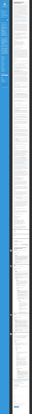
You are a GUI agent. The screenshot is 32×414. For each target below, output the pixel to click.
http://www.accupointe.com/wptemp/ (21, 285)
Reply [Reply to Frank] (15, 269)
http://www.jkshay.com (24, 53)
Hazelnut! (15, 244)
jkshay (16, 271)
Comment (15, 388)
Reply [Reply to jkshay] (16, 330)
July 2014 (2, 60)
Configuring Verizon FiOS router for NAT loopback (4, 43)
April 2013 (2, 66)
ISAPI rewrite (17, 241)
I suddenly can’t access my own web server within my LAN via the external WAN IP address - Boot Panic (4, 40)
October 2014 (3, 59)
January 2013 (3, 69)
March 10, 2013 (16, 240)
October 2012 (3, 71)
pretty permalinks (21, 241)
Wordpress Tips (3, 14)
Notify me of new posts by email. (18, 405)
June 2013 (2, 65)
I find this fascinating (4, 15)
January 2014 (3, 63)
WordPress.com (6, 87)
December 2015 (3, 57)
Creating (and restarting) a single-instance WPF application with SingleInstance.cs (4, 31)
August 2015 (2, 58)
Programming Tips (4, 11)
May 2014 (2, 61)
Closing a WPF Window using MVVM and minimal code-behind (4, 49)
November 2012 (3, 70)
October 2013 (3, 64)
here (27, 274)
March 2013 (2, 67)
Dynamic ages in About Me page (24, 244)
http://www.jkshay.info (16, 54)
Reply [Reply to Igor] (16, 348)
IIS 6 (14, 241)
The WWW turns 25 (3, 24)
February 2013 (3, 68)
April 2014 (2, 62)
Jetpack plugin (21, 194)
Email (14, 398)
